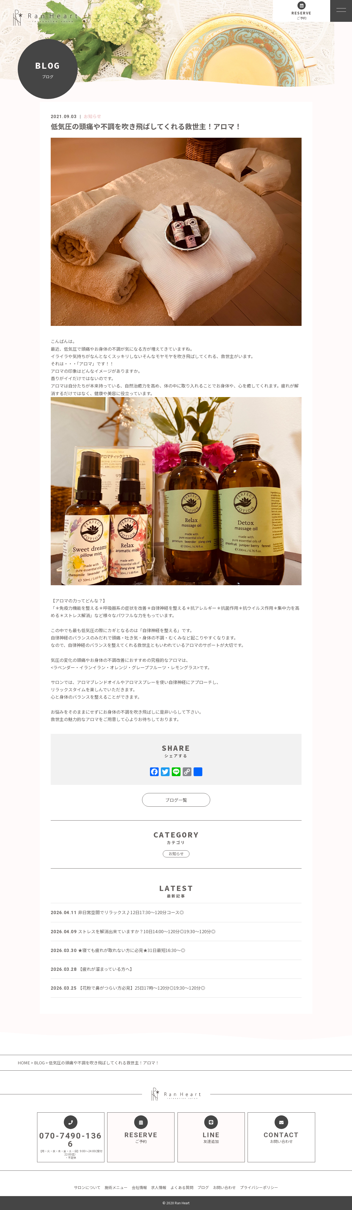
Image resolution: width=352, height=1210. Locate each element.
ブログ (203, 1187)
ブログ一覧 (176, 800)
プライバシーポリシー (259, 1187)
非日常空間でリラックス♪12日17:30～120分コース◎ (117, 912)
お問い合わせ (224, 1187)
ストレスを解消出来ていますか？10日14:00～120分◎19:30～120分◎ (133, 931)
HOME (24, 1062)
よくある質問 (181, 1187)
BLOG (39, 1062)
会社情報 (139, 1187)
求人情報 (158, 1187)
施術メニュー (116, 1187)
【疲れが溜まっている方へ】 (92, 969)
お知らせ (92, 116)
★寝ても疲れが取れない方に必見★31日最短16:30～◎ (118, 950)
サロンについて (87, 1187)
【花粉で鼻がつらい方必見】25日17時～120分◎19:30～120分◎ (128, 987)
